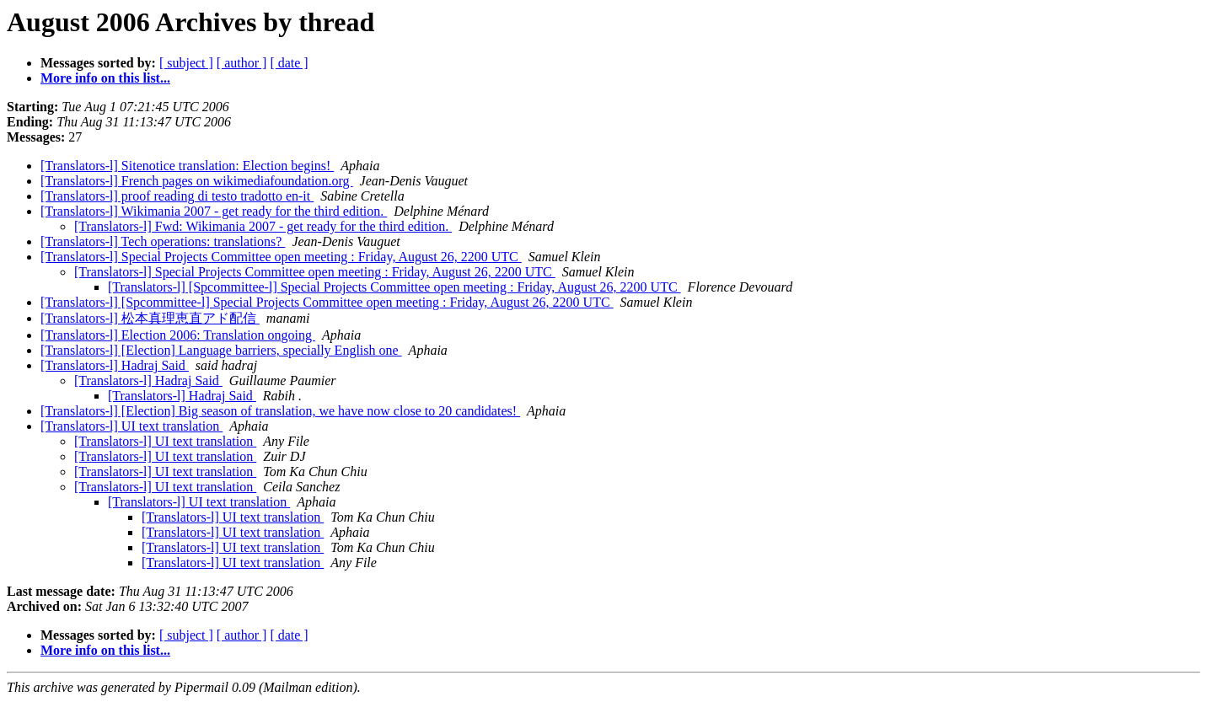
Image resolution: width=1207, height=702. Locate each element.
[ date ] (289, 63)
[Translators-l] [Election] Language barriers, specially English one (221, 350)
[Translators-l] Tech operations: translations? (162, 241)
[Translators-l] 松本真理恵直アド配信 (150, 318)
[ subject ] (186, 63)
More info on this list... (105, 78)
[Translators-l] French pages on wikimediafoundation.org (196, 181)
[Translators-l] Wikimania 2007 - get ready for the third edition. (213, 211)
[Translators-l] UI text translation (131, 426)
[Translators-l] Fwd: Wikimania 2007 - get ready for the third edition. (263, 226)
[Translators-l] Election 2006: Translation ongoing (177, 335)
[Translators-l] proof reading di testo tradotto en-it (177, 196)
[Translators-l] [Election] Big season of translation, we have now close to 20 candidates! (280, 411)
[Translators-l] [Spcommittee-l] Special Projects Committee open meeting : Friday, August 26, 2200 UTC (394, 287)
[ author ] (242, 63)
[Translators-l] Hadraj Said (114, 365)
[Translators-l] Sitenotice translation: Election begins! (187, 165)
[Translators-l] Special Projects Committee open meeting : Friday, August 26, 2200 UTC (281, 256)
